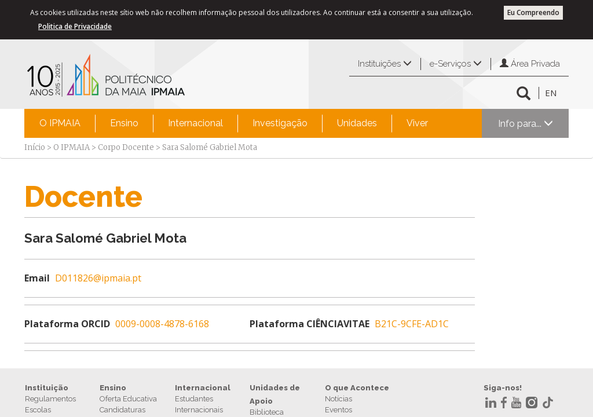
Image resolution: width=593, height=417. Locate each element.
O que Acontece (357, 387)
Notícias (338, 398)
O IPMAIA (59, 123)
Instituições (385, 63)
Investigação (280, 123)
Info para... (525, 123)
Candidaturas (122, 409)
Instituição (46, 387)
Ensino (124, 123)
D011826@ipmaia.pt (98, 278)
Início (34, 147)
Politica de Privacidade (75, 26)
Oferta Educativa (128, 398)
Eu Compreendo (533, 12)
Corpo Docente (126, 147)
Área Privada (530, 63)
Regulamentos (50, 398)
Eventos (338, 409)
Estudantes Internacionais (199, 404)
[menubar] (233, 123)
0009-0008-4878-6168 (162, 323)
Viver (417, 123)
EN (551, 92)
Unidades (357, 123)
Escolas (38, 409)
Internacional (195, 123)
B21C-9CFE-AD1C (412, 323)
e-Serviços (456, 63)
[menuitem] (60, 123)
